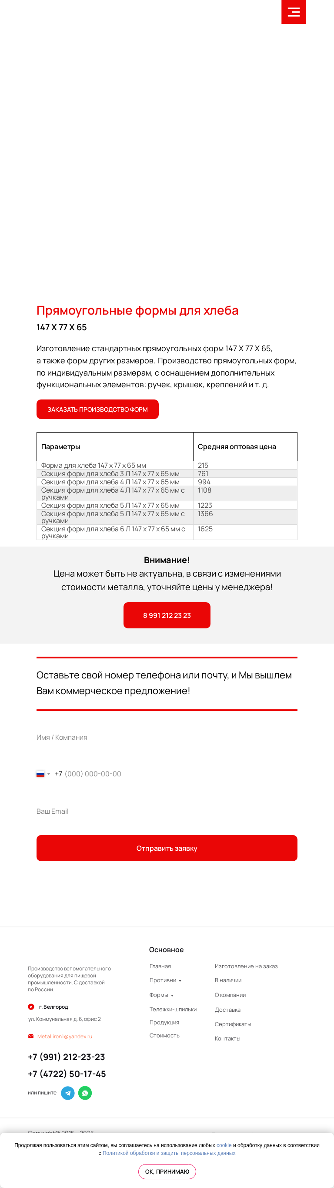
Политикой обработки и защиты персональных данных (169, 1153)
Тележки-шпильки (173, 1009)
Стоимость (165, 1035)
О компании (230, 995)
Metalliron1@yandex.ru (64, 1036)
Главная (160, 966)
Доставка (227, 1009)
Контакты (227, 1038)
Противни (163, 980)
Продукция (164, 1022)
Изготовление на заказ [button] (246, 966)
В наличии (228, 980)
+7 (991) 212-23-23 (66, 1057)
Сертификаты (233, 1024)
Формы (159, 995)
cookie (224, 1145)
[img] (69, 950)
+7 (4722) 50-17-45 (67, 1074)
